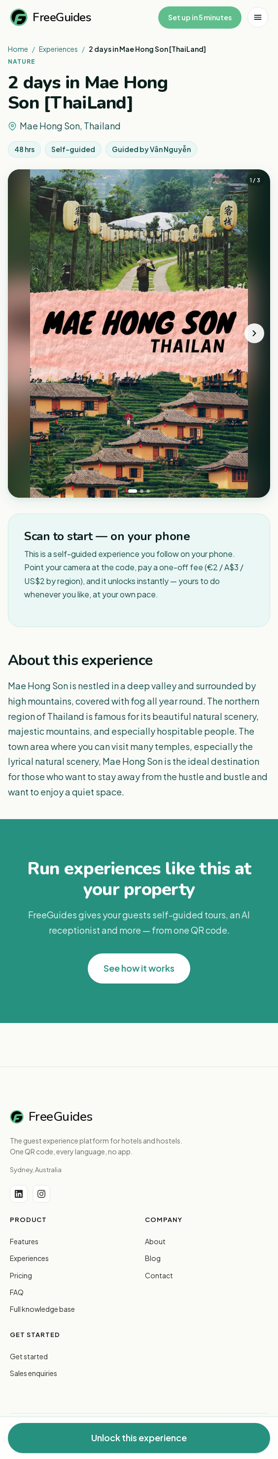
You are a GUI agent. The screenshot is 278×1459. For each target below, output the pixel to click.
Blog (153, 1258)
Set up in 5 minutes (200, 17)
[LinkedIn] (19, 1194)
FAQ (17, 1292)
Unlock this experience (139, 1437)
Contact (159, 1275)
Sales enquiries (33, 1373)
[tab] (132, 491)
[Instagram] (41, 1194)
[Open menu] (257, 17)
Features (24, 1241)
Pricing (21, 1275)
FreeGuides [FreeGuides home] (50, 17)
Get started (29, 1356)
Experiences (58, 48)
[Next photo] (254, 333)
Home (18, 48)
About (155, 1241)
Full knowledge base (42, 1308)
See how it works (139, 968)
